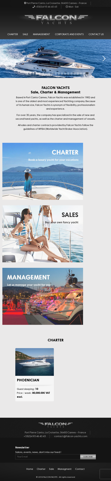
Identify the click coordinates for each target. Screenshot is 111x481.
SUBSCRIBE (88, 457)
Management (41, 34)
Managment (65, 469)
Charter (12, 34)
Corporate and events (69, 34)
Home (29, 469)
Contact (80, 469)
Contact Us (96, 34)
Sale (25, 34)
